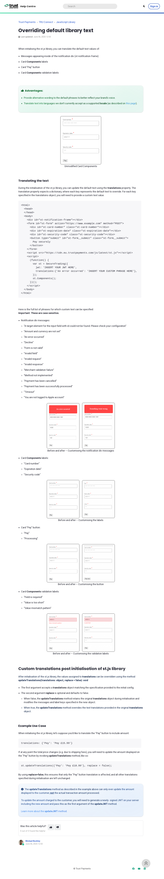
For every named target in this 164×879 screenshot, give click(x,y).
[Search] (90, 6)
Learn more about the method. (44, 811)
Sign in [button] (154, 6)
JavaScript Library (65, 22)
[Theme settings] (144, 6)
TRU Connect (46, 22)
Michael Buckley (32, 841)
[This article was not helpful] (58, 827)
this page (131, 103)
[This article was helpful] (51, 827)
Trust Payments (27, 22)
